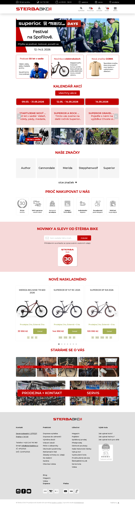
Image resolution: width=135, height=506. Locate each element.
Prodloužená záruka (81, 458)
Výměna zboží (49, 440)
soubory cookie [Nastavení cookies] (56, 502)
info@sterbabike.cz (30, 446)
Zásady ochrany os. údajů (54, 455)
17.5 (65, 337)
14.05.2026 (102, 101)
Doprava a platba (50, 433)
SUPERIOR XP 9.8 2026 (101, 290)
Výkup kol (76, 452)
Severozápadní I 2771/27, (26, 433)
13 (93, 337)
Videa (74, 467)
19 (70, 337)
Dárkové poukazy (79, 446)
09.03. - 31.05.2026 (33, 101)
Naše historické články (81, 449)
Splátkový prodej (79, 440)
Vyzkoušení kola (79, 455)
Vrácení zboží (49, 443)
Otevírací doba (49, 464)
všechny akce (68, 93)
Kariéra (46, 461)
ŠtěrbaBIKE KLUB (79, 461)
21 (74, 337)
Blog (45, 475)
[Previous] (19, 116)
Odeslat (84, 238)
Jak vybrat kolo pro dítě (109, 440)
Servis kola (76, 464)
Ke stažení (47, 458)
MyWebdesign (79, 502)
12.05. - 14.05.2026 (67, 101)
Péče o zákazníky (50, 446)
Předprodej (77, 443)
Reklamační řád (50, 452)
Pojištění (75, 437)
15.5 (60, 337)
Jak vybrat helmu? (107, 437)
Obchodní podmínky (52, 449)
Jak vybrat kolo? (106, 433)
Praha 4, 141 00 (22, 437)
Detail (39, 331)
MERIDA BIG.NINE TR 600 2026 (32, 291)
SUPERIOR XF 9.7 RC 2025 (67, 290)
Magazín (75, 433)
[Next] (116, 116)
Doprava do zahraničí (52, 437)
